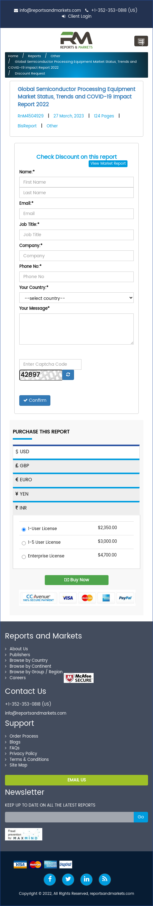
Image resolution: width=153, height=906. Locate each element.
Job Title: (29, 225)
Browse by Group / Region (34, 672)
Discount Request (29, 73)
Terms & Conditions (27, 760)
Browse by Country (26, 660)
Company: (30, 246)
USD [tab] (22, 452)
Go (141, 817)
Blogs (13, 742)
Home (13, 56)
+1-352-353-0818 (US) (114, 10)
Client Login (76, 16)
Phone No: (30, 267)
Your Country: (33, 288)
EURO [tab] (24, 480)
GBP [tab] (22, 466)
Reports (34, 56)
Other (55, 56)
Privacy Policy (21, 754)
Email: (26, 204)
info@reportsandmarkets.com (50, 10)
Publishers (17, 655)
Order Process (21, 736)
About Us (16, 649)
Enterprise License (43, 557)
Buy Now (76, 579)
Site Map (16, 765)
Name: (27, 173)
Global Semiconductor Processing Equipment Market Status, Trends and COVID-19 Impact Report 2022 (76, 97)
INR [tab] (21, 508)
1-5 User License (41, 543)
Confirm (34, 400)
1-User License (39, 529)
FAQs (12, 748)
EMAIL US (76, 780)
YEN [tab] (22, 494)
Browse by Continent (28, 666)
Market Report (113, 164)
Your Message (34, 309)
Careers (15, 678)
